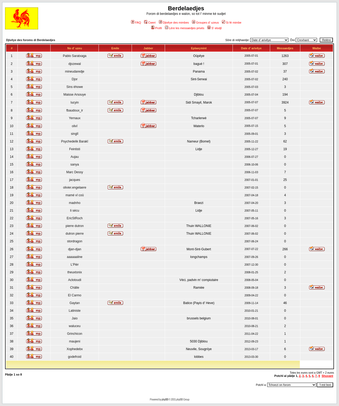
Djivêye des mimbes (174, 22)
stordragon (74, 241)
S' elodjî (214, 28)
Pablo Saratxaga (75, 56)
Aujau (75, 157)
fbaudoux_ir (74, 110)
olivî (74, 126)
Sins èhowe (74, 87)
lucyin (75, 102)
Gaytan (75, 303)
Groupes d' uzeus (205, 22)
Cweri (149, 22)
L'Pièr (75, 264)
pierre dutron (75, 226)
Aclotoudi (74, 280)
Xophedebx (75, 349)
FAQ (136, 22)
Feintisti (74, 149)
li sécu (74, 210)
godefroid (74, 357)
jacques (74, 180)
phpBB (165, 399)
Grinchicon (74, 334)
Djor (75, 79)
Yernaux (75, 118)
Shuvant (327, 375)
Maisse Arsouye (75, 94)
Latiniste (75, 311)
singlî (74, 134)
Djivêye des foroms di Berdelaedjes (30, 40)
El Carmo (74, 295)
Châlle (74, 287)
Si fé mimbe (231, 22)
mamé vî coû (75, 195)
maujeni (74, 341)
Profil (156, 28)
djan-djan (74, 249)
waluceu (75, 326)
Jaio (75, 318)
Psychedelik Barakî (74, 141)
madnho (74, 203)
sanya (74, 164)
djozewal (75, 64)
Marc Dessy (74, 172)
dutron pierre (75, 233)
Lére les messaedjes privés (184, 28)
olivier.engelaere (74, 187)
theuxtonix (75, 272)
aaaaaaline (75, 257)
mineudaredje (74, 71)
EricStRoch (75, 218)
